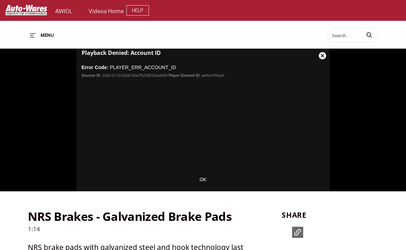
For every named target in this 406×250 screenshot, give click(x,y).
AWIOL (64, 11)
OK (202, 179)
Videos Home (106, 11)
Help (137, 10)
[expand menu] (42, 35)
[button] (369, 34)
